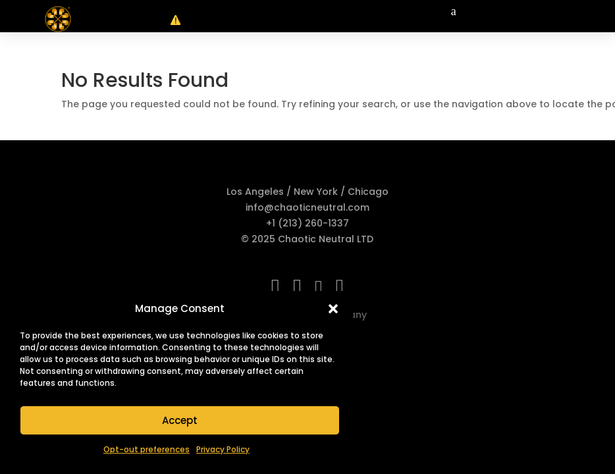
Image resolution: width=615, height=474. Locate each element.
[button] (333, 308)
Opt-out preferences (146, 449)
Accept (180, 420)
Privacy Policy (223, 449)
